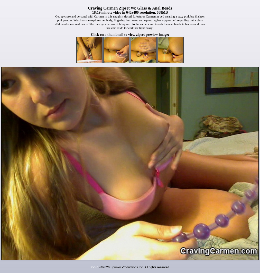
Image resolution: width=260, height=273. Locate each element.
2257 (94, 267)
